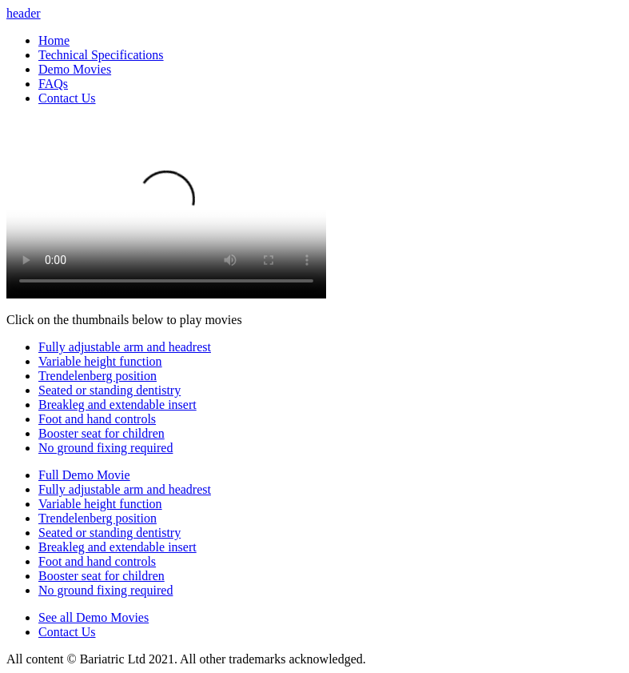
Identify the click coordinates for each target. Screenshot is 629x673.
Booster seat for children (101, 433)
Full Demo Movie (84, 475)
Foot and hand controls (97, 419)
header (23, 13)
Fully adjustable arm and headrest (124, 347)
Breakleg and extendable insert (117, 404)
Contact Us (67, 98)
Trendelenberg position (97, 376)
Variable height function (100, 361)
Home (54, 40)
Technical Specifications (101, 55)
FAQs (53, 83)
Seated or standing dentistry (109, 390)
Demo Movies (74, 69)
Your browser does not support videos (166, 208)
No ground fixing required (105, 448)
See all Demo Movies (93, 617)
